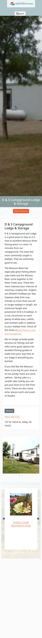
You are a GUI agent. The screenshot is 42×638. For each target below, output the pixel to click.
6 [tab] (23, 551)
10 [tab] (36, 551)
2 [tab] (19, 475)
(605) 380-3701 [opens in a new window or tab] (12, 416)
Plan (13, 9)
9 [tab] (33, 551)
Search (20, 13)
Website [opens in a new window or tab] (9, 411)
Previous (4, 455)
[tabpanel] (21, 455)
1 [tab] (16, 475)
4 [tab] (26, 475)
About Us (27, 9)
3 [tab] (23, 475)
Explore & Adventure (17, 9)
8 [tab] (29, 551)
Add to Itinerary (21, 211)
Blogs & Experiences (22, 9)
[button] (35, 627)
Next (38, 455)
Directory (30, 9)
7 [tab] (26, 551)
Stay (11, 9)
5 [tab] (19, 551)
